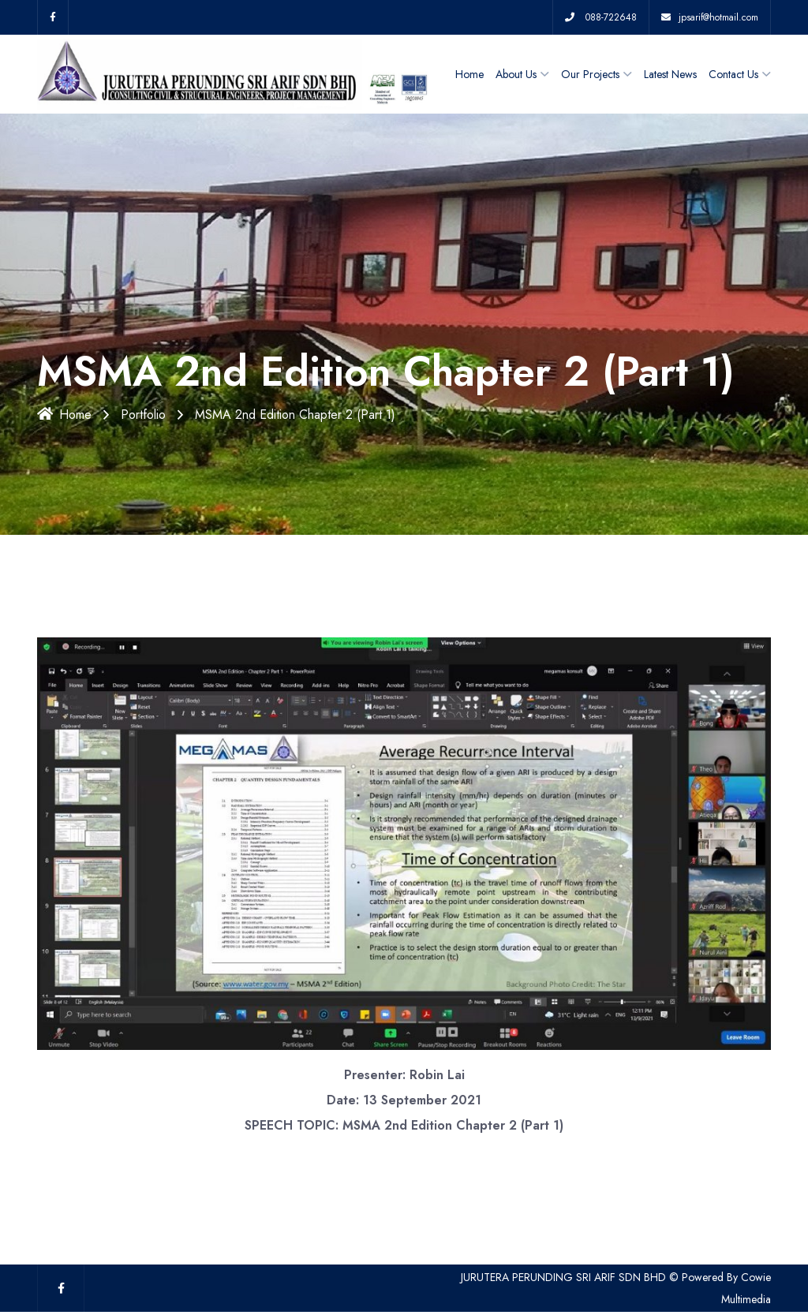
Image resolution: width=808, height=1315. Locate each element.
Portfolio (143, 414)
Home (469, 74)
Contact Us (733, 74)
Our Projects (590, 74)
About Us (516, 74)
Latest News (670, 74)
